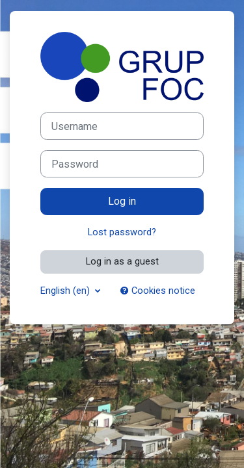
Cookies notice (157, 290)
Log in (122, 201)
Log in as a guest (122, 261)
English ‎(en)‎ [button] (66, 290)
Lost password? (122, 232)
